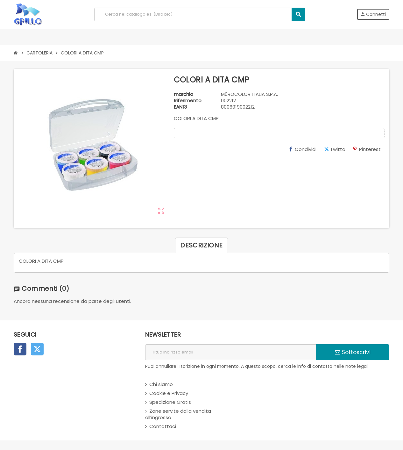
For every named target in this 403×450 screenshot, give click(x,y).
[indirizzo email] (230, 352)
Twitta (334, 149)
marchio (183, 94)
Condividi (302, 149)
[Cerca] (199, 14)
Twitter (37, 349)
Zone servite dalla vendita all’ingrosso (178, 414)
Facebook (20, 349)
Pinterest (367, 149)
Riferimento (187, 100)
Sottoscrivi (353, 352)
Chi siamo (161, 384)
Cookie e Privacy (168, 393)
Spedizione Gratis (170, 402)
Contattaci (162, 426)
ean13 (180, 107)
